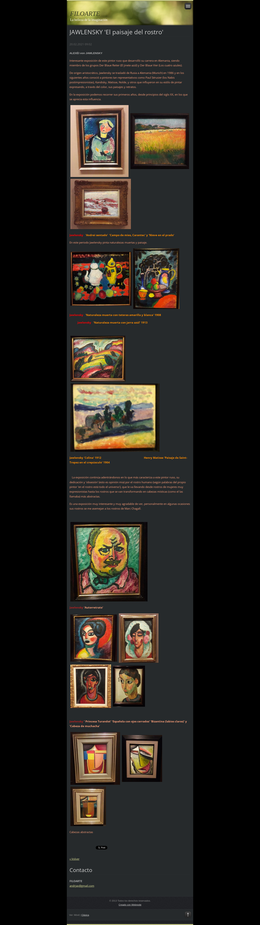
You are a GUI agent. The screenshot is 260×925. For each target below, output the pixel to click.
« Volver (74, 859)
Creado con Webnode (130, 904)
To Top (188, 914)
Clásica (85, 915)
